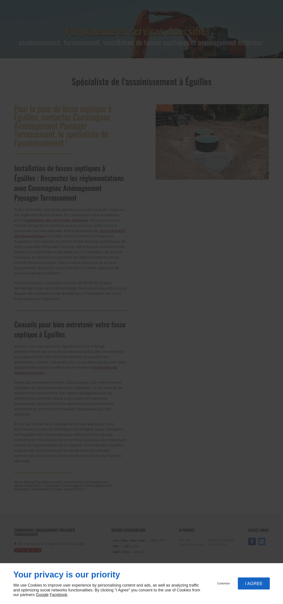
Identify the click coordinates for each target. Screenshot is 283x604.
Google (42, 595)
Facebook (58, 595)
